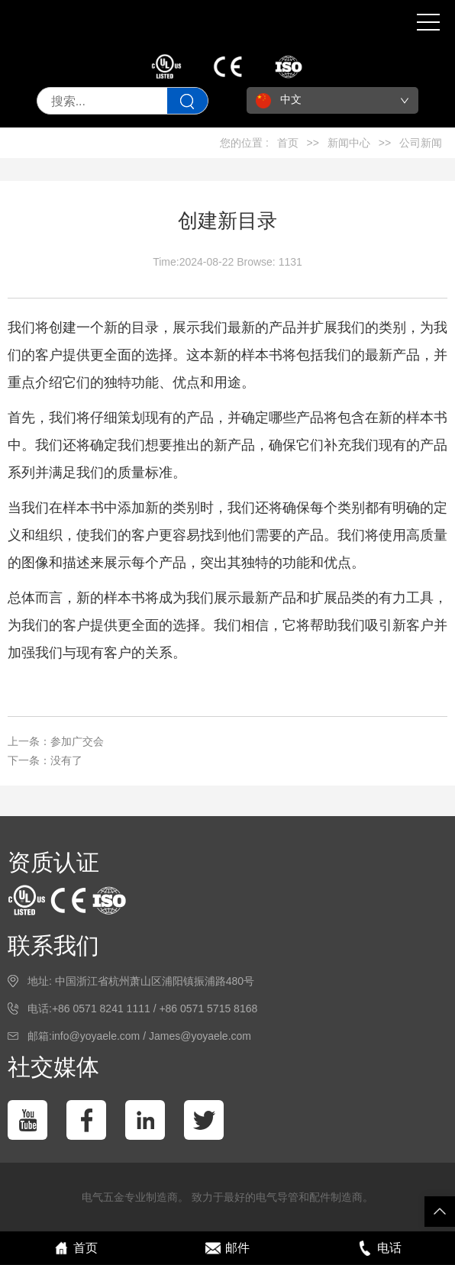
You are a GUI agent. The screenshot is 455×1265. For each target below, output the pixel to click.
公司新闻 (420, 143)
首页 (287, 143)
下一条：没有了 (45, 760)
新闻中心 (349, 143)
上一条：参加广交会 (56, 741)
